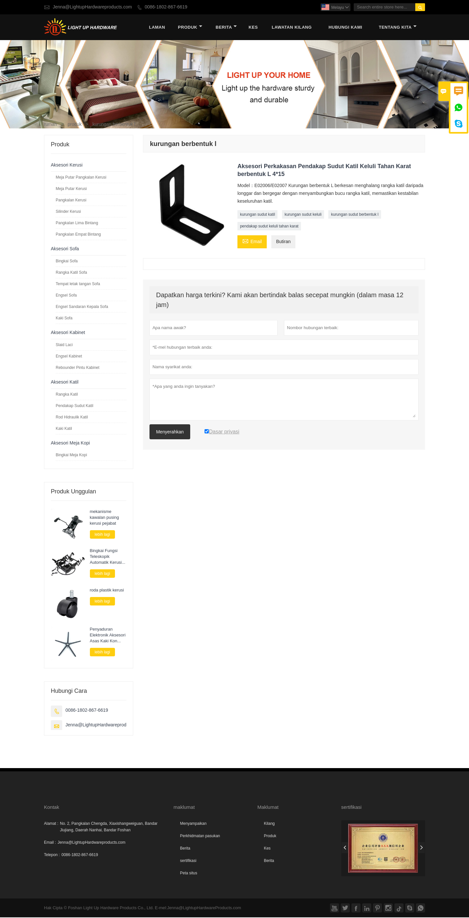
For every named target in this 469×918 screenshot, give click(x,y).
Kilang (269, 824)
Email (252, 241)
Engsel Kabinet (69, 356)
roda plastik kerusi (107, 590)
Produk (270, 836)
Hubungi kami (345, 27)
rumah (50, 124)
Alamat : (51, 824)
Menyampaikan (193, 824)
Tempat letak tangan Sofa (78, 284)
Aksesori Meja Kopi (70, 443)
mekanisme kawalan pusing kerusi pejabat (104, 518)
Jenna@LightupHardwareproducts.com (92, 7)
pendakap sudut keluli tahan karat (269, 226)
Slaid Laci (64, 345)
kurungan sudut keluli (303, 215)
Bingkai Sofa (67, 261)
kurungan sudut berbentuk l (354, 215)
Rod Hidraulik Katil (72, 417)
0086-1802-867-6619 (166, 7)
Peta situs (188, 874)
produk (190, 27)
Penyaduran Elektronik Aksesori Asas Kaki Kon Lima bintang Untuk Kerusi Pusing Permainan (108, 635)
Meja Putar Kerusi (71, 189)
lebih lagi (102, 535)
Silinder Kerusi (68, 212)
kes (253, 27)
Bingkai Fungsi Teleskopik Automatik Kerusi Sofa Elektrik (106, 557)
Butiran (283, 242)
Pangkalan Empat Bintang (78, 235)
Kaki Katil (64, 429)
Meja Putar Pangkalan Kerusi (81, 178)
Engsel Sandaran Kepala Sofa (82, 307)
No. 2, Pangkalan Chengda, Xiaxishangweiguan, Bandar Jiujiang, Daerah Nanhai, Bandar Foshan (109, 827)
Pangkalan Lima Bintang (77, 223)
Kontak (51, 807)
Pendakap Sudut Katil (74, 406)
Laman (157, 27)
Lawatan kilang (292, 27)
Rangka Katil (67, 395)
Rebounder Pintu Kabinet (77, 368)
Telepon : (52, 855)
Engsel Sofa (66, 296)
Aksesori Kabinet (68, 332)
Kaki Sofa (64, 318)
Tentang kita (398, 27)
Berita (226, 27)
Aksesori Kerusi (66, 165)
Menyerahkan (170, 432)
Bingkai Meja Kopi (71, 455)
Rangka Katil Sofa (71, 273)
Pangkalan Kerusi (71, 200)
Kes (267, 849)
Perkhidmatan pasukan (200, 836)
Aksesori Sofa (65, 249)
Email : (50, 843)
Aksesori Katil (64, 382)
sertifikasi (188, 861)
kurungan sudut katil (257, 215)
